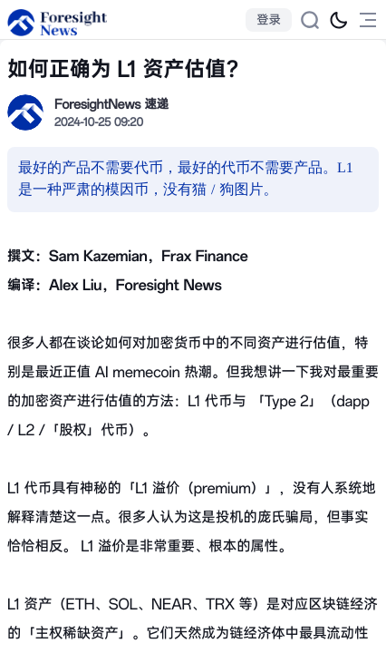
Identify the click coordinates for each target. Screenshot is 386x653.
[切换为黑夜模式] (339, 20)
